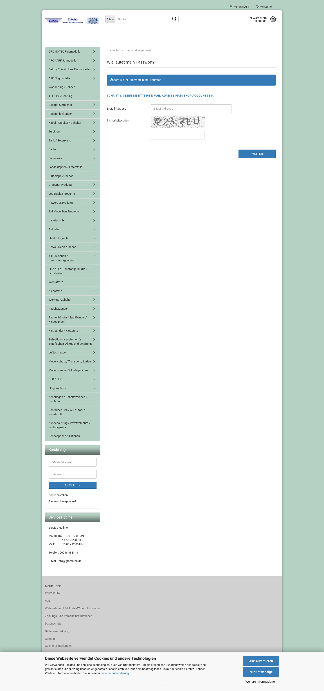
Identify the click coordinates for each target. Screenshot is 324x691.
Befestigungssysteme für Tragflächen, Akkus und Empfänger (71, 341)
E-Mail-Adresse (116, 108)
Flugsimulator (57, 388)
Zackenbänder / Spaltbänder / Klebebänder (68, 319)
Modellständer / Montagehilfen (68, 370)
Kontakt (50, 638)
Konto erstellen (58, 495)
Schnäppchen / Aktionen (64, 436)
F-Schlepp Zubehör (61, 176)
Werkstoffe (56, 282)
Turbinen (54, 131)
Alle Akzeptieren (261, 661)
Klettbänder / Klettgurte (63, 330)
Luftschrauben (58, 352)
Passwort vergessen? (62, 501)
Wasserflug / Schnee (62, 87)
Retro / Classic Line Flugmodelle (69, 69)
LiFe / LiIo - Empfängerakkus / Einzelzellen (68, 271)
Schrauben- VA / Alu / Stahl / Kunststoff (67, 412)
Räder (52, 149)
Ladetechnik (56, 220)
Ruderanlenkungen (60, 113)
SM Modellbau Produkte (64, 211)
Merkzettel (264, 6)
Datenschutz (53, 623)
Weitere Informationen (261, 681)
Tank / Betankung (60, 140)
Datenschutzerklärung (115, 673)
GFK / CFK (55, 379)
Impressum (52, 593)
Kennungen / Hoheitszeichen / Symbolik (68, 399)
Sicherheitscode (117, 120)
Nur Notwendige (261, 672)
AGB (48, 600)
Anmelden (73, 485)
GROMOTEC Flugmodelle (64, 51)
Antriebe (54, 229)
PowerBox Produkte (61, 202)
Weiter (257, 153)
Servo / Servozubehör (62, 247)
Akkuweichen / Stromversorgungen (61, 258)
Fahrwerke (55, 158)
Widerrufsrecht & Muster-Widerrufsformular (73, 608)
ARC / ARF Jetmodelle (62, 60)
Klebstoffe (55, 291)
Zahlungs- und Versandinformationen (68, 616)
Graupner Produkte (60, 184)
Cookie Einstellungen (58, 645)
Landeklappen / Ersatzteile (65, 167)
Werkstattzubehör (60, 299)
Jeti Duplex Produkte (62, 193)
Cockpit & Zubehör (60, 104)
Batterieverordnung (57, 631)
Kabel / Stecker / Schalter (65, 122)
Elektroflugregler (59, 238)
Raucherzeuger (58, 308)
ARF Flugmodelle (59, 78)
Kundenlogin (239, 6)
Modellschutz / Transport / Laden (70, 361)
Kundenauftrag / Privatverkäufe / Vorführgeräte (69, 425)
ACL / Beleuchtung (60, 96)
